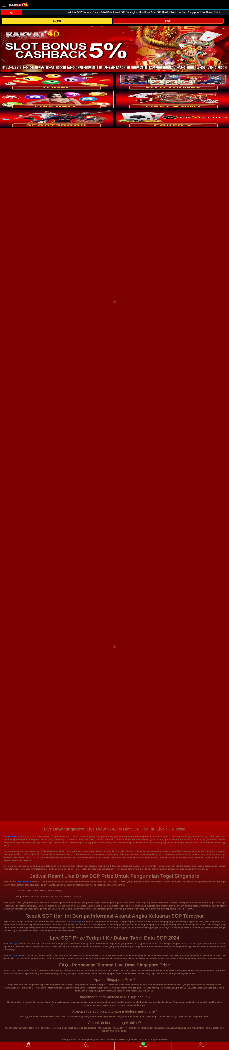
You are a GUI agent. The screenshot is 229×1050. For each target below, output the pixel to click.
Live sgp (13, 943)
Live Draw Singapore (13, 836)
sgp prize (12, 955)
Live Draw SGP (24, 882)
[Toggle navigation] (4, 5)
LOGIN (168, 21)
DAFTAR (57, 21)
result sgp (76, 921)
